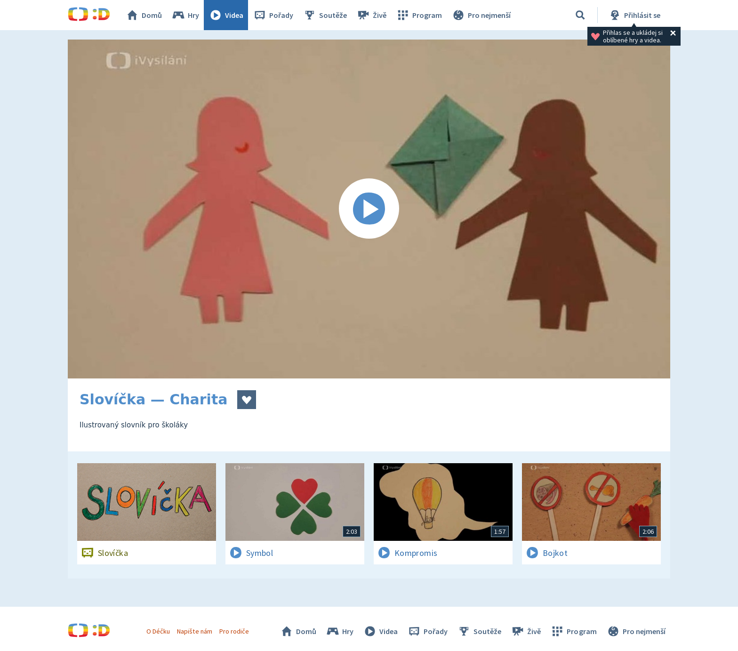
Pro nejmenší (481, 15)
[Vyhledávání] (580, 15)
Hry (185, 15)
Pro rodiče (234, 631)
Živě (371, 15)
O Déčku (158, 631)
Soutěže (325, 15)
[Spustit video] (369, 209)
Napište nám (194, 631)
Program (419, 15)
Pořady (273, 15)
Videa (226, 15)
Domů (143, 15)
